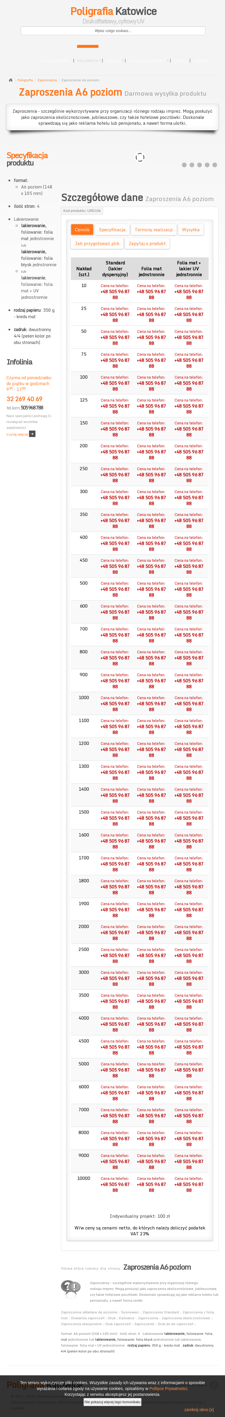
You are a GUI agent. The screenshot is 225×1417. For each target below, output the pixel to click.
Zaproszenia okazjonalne (81, 1324)
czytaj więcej (17, 434)
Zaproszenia (47, 80)
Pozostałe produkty (147, 60)
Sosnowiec (130, 1312)
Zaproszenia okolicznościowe (186, 1318)
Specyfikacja (112, 229)
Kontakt (201, 60)
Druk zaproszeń (118, 1324)
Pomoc (180, 60)
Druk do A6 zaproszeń (175, 1324)
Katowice (113, 16)
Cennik (82, 229)
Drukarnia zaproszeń (88, 1318)
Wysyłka (191, 229)
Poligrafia (87, 60)
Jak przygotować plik (97, 243)
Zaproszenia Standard (161, 1312)
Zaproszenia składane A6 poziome (89, 1312)
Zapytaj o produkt (147, 243)
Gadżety (113, 60)
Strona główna (55, 60)
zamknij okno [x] (199, 1409)
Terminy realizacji (154, 229)
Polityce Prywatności (168, 1388)
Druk (111, 1318)
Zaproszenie (144, 1324)
